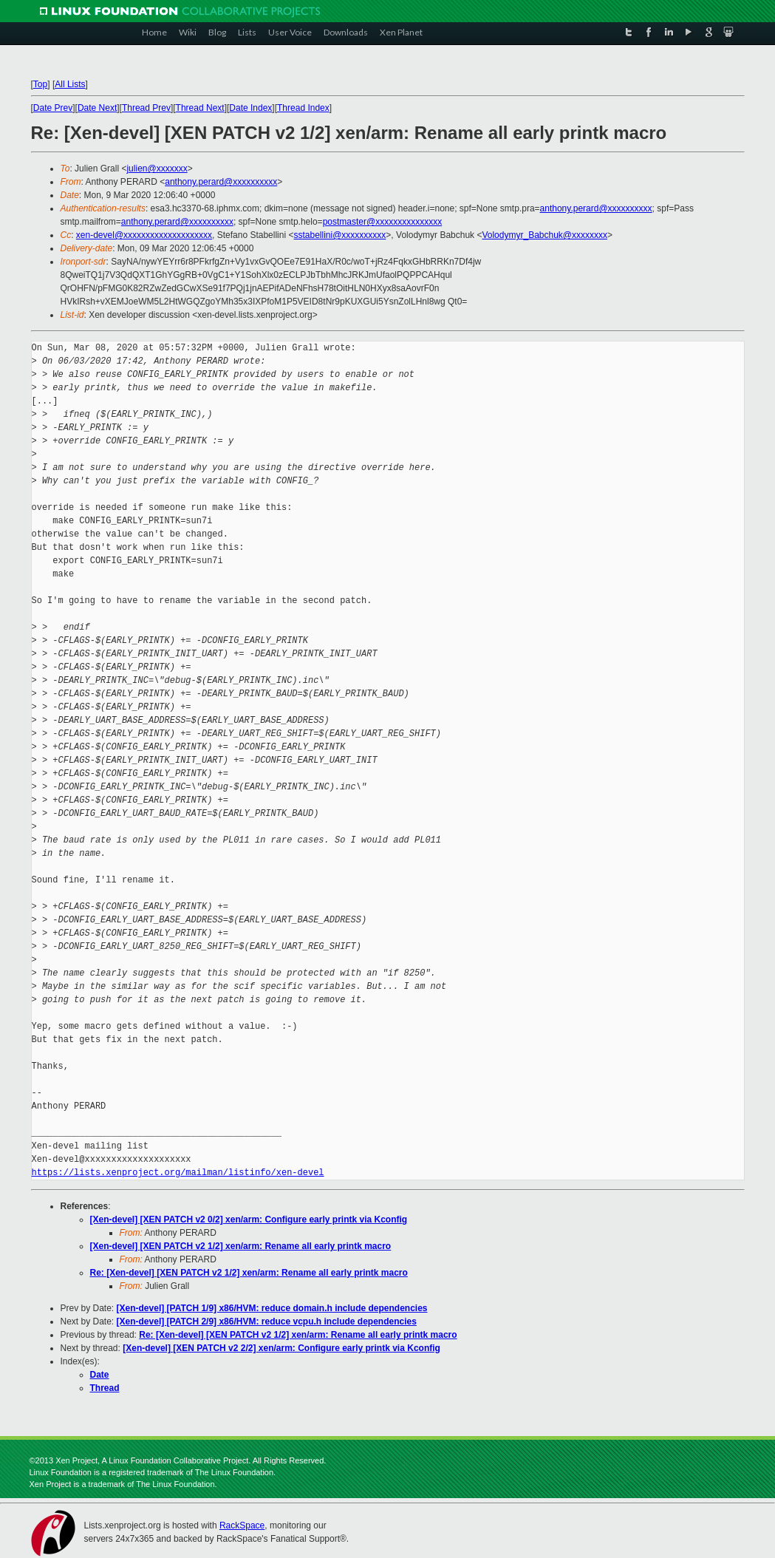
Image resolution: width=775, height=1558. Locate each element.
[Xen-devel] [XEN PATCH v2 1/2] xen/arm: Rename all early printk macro (241, 1246)
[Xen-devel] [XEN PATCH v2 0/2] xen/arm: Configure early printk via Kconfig (249, 1219)
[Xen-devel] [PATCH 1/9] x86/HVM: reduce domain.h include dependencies (272, 1308)
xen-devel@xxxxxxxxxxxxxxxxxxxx (144, 235)
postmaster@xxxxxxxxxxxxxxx (383, 222)
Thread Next (200, 108)
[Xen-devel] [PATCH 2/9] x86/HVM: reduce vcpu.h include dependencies (267, 1321)
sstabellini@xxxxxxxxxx (339, 235)
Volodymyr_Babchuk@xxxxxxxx (544, 235)
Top (40, 84)
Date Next (97, 108)
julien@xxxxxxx (156, 168)
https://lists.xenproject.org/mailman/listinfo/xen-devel (178, 1172)
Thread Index (303, 108)
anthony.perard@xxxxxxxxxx (221, 182)
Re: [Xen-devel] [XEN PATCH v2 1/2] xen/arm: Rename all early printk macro (249, 1273)
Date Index (250, 108)
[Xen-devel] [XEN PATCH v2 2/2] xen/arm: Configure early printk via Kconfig (281, 1348)
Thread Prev (146, 108)
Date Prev (52, 108)
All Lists (70, 84)
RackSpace (241, 1525)
